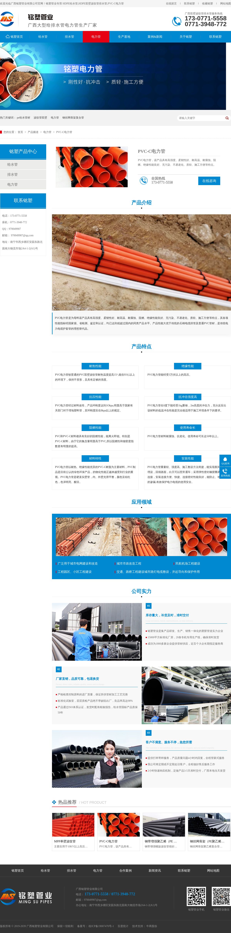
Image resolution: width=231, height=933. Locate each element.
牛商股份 (151, 926)
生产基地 (124, 36)
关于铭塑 (186, 36)
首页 (21, 132)
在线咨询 (209, 181)
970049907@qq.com (22, 235)
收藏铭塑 (207, 3)
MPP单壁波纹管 (65, 841)
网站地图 (225, 3)
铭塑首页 (17, 36)
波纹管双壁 (40, 117)
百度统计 (123, 926)
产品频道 (33, 132)
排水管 (69, 36)
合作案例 (125, 870)
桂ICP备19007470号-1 (101, 926)
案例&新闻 (155, 36)
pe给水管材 (23, 117)
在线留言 (171, 3)
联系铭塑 (189, 3)
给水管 (43, 36)
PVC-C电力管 (64, 132)
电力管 (96, 36)
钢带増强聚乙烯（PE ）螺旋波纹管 (168, 841)
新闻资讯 (155, 870)
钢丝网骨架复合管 (73, 117)
